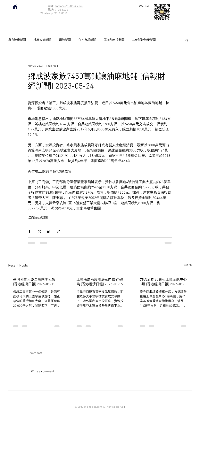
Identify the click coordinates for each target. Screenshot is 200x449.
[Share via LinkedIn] (49, 231)
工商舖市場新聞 (114, 40)
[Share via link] (58, 231)
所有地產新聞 (17, 40)
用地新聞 (65, 40)
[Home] (15, 6)
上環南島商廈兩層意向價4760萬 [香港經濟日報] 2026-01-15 (100, 282)
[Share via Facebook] (29, 231)
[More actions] (170, 66)
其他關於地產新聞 (144, 40)
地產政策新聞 (42, 40)
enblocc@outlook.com (69, 6)
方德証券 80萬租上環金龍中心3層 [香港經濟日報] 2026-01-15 (163, 282)
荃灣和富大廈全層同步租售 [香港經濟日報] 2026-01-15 (34, 282)
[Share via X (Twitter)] (39, 231)
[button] (187, 40)
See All (188, 265)
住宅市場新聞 (87, 40)
